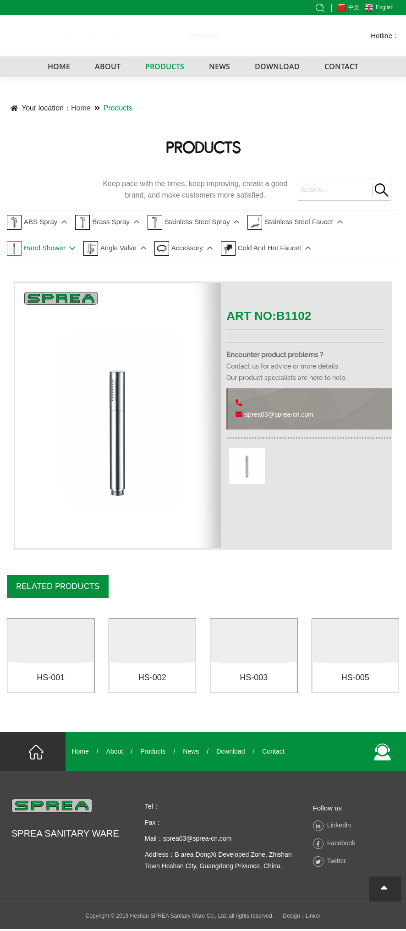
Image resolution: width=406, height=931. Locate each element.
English (384, 7)
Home (81, 108)
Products (118, 108)
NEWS (219, 66)
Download (230, 753)
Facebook (341, 844)
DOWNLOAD (277, 66)
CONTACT (341, 66)
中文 (353, 7)
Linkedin (339, 826)
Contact (273, 753)
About (114, 753)
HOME (59, 66)
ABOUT (108, 66)
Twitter (336, 862)
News (191, 753)
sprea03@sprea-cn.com (279, 414)
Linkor (313, 917)
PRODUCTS (164, 66)
